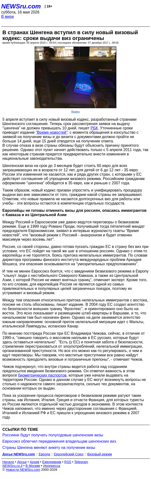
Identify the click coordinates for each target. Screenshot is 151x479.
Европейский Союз (68, 454)
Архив (34, 462)
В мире (7, 16)
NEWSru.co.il (12, 466)
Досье (22, 462)
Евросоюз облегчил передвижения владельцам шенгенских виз (59, 441)
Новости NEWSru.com (23, 470)
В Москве (32, 466)
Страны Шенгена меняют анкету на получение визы (48, 448)
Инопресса (51, 466)
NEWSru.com (21, 6)
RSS (67, 462)
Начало (8, 462)
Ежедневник (51, 462)
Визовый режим (99, 454)
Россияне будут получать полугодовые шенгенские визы (52, 435)
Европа (44, 454)
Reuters (75, 111)
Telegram (81, 462)
